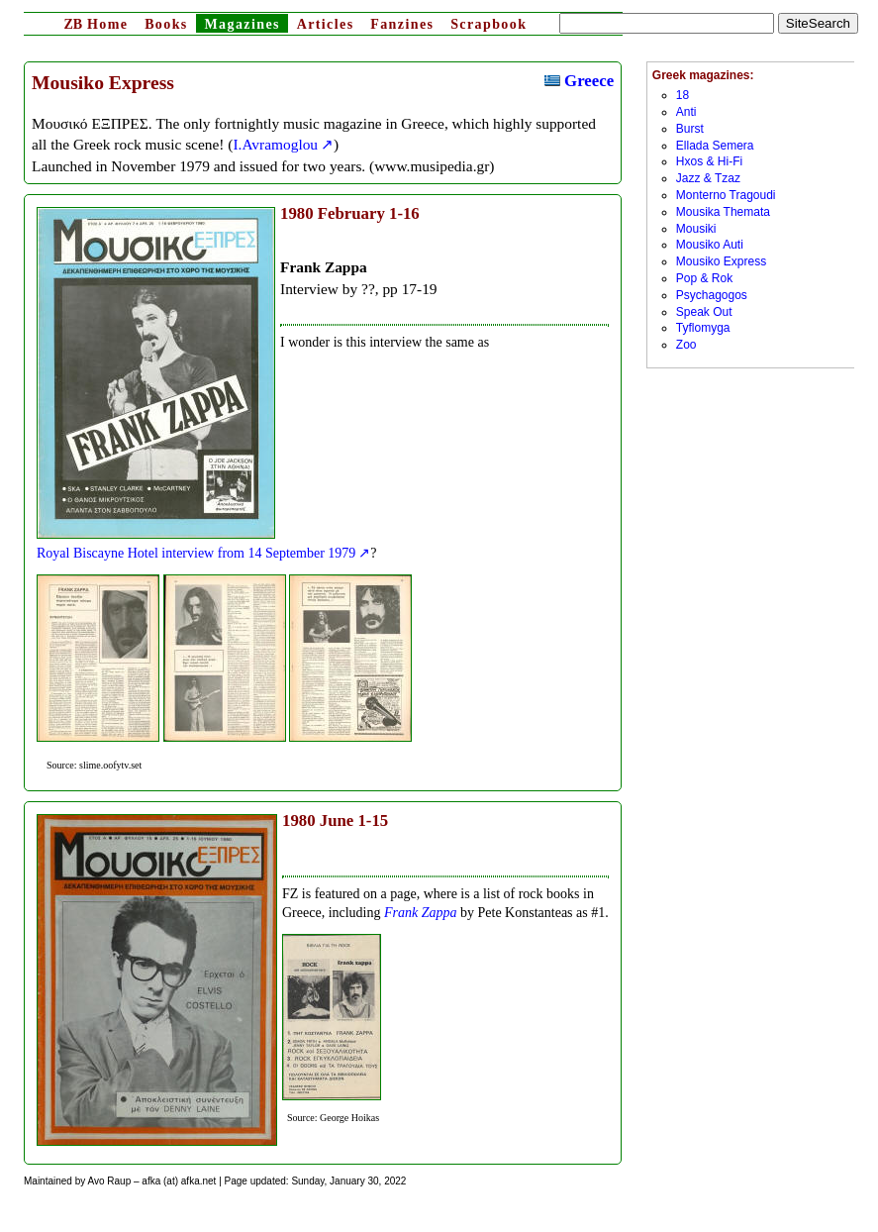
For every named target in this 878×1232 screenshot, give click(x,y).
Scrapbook (488, 24)
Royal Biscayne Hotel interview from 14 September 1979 (196, 553)
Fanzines (402, 24)
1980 (297, 213)
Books (166, 24)
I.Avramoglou (275, 144)
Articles (325, 24)
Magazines (241, 24)
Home (95, 24)
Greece (579, 80)
